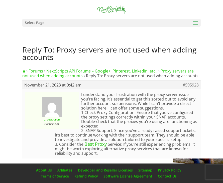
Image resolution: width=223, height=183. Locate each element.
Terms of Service (55, 176)
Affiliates (64, 170)
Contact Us (167, 176)
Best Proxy (95, 144)
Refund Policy (86, 176)
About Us (44, 170)
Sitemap (145, 170)
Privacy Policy (169, 170)
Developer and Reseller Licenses (105, 170)
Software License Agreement (127, 176)
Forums (36, 71)
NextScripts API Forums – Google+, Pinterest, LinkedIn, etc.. (101, 71)
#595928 (191, 85)
